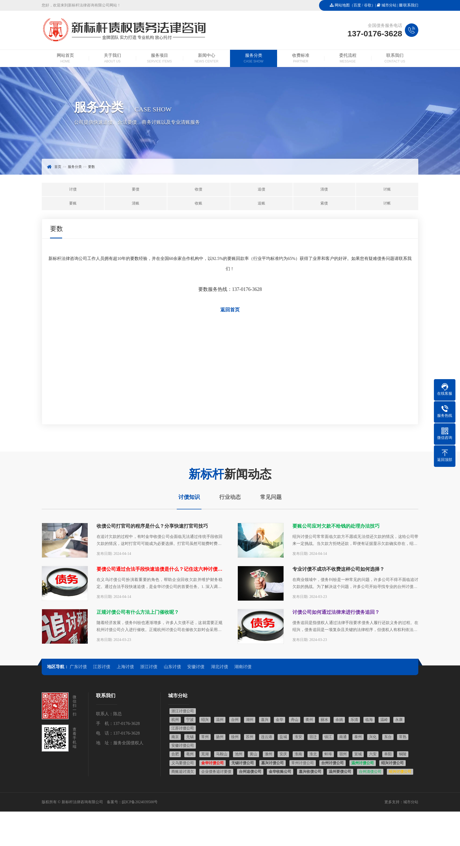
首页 (57, 167)
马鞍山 (221, 754)
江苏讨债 (101, 666)
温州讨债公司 (362, 763)
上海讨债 (125, 666)
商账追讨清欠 (182, 772)
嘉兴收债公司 (310, 772)
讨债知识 (189, 497)
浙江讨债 (148, 666)
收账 (198, 203)
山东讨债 (172, 666)
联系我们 (410, 5)
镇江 (328, 737)
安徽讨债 (195, 666)
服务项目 (159, 58)
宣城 (358, 754)
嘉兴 (264, 720)
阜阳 (388, 754)
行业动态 (230, 497)
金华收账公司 (280, 772)
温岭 (384, 720)
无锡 (190, 737)
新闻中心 (206, 58)
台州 (235, 720)
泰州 (358, 737)
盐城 (283, 737)
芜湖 (205, 754)
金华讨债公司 (212, 763)
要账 (73, 203)
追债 (261, 189)
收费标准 (300, 58)
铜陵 (402, 754)
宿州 (343, 754)
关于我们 (112, 58)
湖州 (249, 720)
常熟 (402, 737)
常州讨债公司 (302, 763)
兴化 (373, 737)
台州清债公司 (370, 772)
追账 (261, 203)
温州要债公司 (340, 772)
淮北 (313, 754)
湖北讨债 (219, 666)
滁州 (268, 754)
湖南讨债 (243, 666)
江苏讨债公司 (182, 728)
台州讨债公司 (332, 763)
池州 (238, 754)
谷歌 (367, 5)
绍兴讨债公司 (392, 763)
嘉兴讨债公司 (272, 763)
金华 (279, 720)
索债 (324, 203)
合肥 (175, 754)
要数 (91, 167)
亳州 (190, 754)
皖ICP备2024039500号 (140, 802)
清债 (324, 189)
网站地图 (342, 5)
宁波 (190, 720)
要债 (135, 189)
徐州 (235, 737)
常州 (205, 737)
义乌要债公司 (182, 763)
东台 (388, 737)
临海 (369, 720)
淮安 (298, 737)
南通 (343, 737)
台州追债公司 (250, 772)
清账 (135, 203)
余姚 (339, 720)
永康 (399, 720)
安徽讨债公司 (182, 745)
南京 (175, 737)
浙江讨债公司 (182, 711)
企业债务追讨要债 (216, 772)
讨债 (73, 189)
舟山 (294, 720)
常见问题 (271, 497)
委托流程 (347, 58)
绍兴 (205, 720)
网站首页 (65, 58)
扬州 (220, 737)
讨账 (387, 189)
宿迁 (313, 737)
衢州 (309, 720)
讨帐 (387, 203)
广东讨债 (78, 666)
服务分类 (253, 58)
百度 (357, 5)
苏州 (249, 737)
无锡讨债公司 (242, 763)
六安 (373, 754)
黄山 (253, 754)
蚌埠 (328, 754)
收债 (198, 189)
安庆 (283, 754)
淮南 (298, 754)
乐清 (354, 720)
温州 (220, 720)
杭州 (175, 720)
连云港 (266, 737)
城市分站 (389, 5)
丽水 (324, 720)
